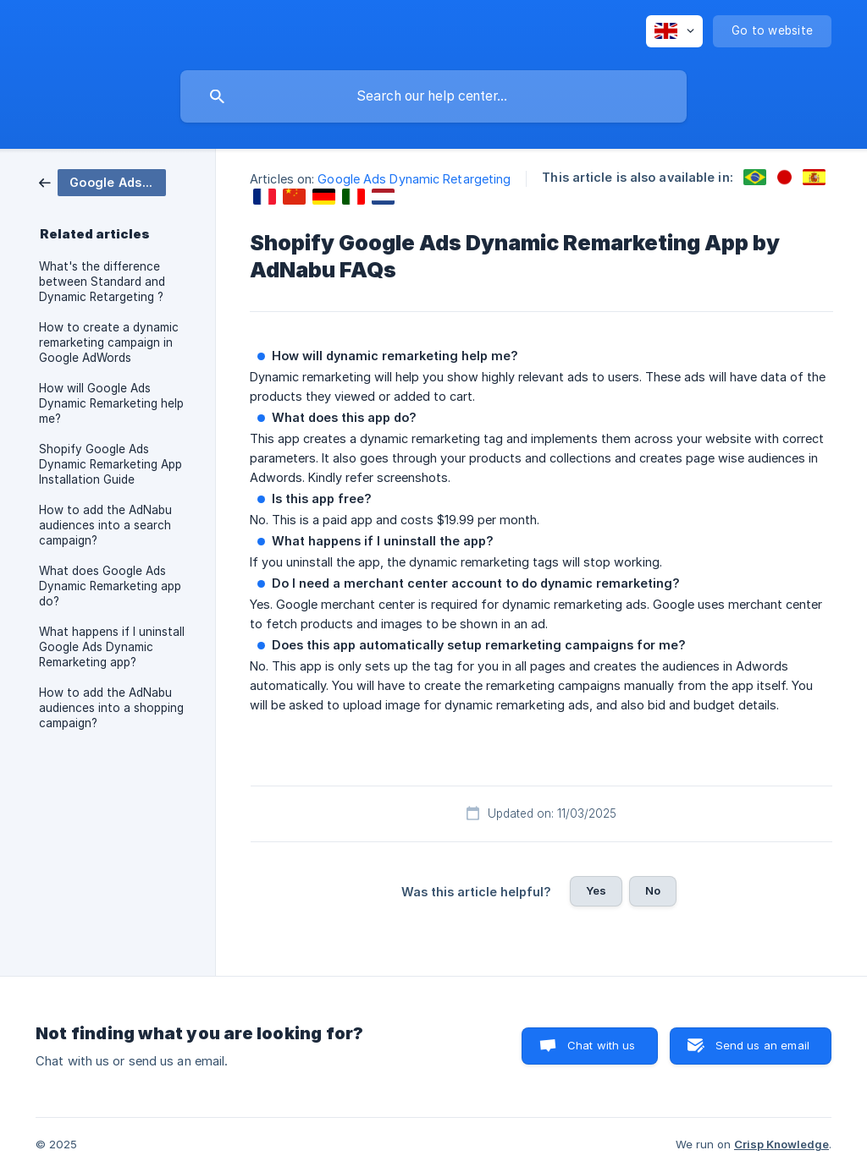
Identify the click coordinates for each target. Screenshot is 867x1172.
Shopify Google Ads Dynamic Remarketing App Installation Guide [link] (110, 464)
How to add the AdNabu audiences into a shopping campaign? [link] (111, 708)
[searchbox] (433, 96)
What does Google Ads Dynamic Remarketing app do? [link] (110, 586)
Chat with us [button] (601, 1045)
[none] (674, 31)
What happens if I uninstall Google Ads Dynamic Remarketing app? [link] (112, 647)
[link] (102, 181)
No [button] (652, 890)
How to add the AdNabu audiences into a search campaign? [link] (105, 525)
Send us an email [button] (762, 1045)
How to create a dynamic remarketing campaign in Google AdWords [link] (109, 342)
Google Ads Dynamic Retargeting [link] (414, 179)
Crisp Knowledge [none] (781, 1144)
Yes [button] (596, 890)
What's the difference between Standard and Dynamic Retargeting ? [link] (102, 282)
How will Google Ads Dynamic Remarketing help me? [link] (111, 403)
